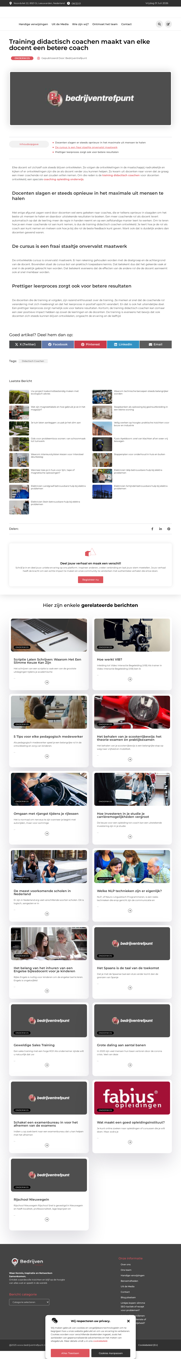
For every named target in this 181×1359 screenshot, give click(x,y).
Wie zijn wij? (80, 32)
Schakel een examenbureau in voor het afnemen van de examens (46, 1132)
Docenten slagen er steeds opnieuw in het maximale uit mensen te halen (100, 150)
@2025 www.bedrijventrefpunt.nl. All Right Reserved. (38, 1353)
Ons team (126, 1278)
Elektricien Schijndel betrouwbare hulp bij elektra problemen (140, 495)
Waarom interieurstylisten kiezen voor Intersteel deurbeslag (57, 463)
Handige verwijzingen (33, 32)
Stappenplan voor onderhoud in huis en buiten (139, 462)
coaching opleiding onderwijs (63, 187)
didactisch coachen (33, 369)
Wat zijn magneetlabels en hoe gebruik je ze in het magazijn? (58, 416)
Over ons (126, 1272)
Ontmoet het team (105, 32)
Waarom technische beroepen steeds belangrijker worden (141, 400)
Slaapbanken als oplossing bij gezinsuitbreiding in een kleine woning (141, 416)
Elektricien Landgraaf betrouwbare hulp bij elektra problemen (58, 495)
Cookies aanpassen (111, 1353)
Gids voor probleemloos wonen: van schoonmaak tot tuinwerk (58, 447)
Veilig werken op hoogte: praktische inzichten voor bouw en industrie (141, 432)
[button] (128, 1321)
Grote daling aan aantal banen (121, 1053)
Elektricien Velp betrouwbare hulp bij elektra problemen (138, 479)
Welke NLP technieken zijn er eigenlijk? (129, 899)
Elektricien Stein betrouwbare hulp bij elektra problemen (55, 511)
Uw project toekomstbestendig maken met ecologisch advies (55, 400)
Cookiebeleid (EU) (148, 1353)
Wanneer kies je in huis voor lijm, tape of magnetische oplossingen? (53, 479)
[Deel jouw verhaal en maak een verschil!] (90, 560)
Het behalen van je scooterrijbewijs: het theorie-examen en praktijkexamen (129, 746)
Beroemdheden (129, 1289)
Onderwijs (22, 66)
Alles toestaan (70, 1353)
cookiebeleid (100, 1341)
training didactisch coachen (121, 183)
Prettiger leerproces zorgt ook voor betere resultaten (87, 160)
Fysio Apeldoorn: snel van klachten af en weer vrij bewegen (141, 447)
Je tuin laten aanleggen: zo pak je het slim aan (56, 430)
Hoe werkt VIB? (109, 667)
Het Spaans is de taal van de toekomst (128, 976)
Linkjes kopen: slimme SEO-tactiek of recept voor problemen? (133, 1315)
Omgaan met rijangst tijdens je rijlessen (46, 822)
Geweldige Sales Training (34, 1053)
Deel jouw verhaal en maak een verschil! (90, 571)
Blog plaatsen (128, 1305)
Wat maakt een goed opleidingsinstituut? (131, 1130)
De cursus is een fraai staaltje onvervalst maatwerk (86, 155)
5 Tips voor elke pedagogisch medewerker (48, 744)
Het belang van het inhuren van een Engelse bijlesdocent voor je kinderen (44, 977)
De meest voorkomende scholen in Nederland (42, 900)
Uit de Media (60, 32)
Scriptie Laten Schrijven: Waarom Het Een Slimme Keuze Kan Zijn (47, 668)
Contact (126, 32)
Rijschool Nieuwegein (31, 1207)
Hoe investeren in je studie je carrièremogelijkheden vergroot (123, 823)
